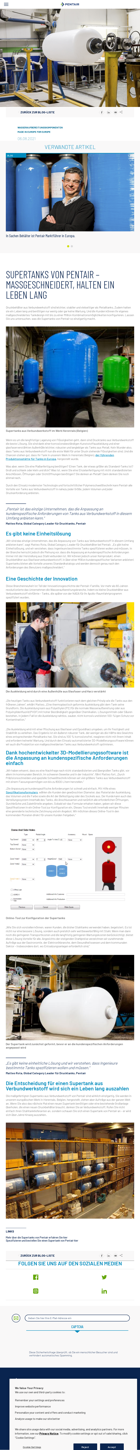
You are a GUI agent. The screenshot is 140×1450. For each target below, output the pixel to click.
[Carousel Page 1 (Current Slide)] (68, 246)
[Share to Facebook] (101, 112)
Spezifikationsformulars (22, 792)
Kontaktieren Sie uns (26, 1390)
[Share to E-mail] (115, 112)
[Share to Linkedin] (108, 112)
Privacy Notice (49, 1446)
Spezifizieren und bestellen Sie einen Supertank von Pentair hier (42, 1240)
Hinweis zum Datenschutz (94, 1390)
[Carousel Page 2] (72, 246)
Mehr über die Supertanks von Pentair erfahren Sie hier (36, 1237)
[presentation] (70, 1344)
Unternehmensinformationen (58, 1390)
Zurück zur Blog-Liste (37, 112)
